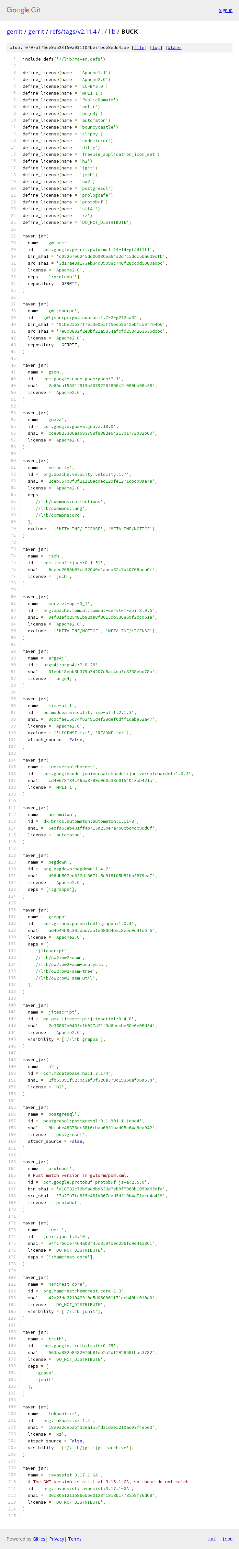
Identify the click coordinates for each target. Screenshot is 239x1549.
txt (212, 1539)
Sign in (226, 10)
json (227, 1539)
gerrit (14, 31)
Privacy (56, 1539)
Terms (75, 1539)
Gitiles (39, 1539)
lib (112, 31)
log (156, 47)
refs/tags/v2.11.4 (73, 31)
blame (174, 47)
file (139, 47)
